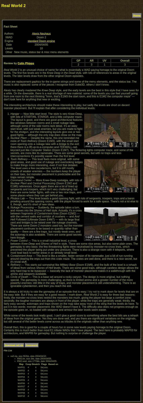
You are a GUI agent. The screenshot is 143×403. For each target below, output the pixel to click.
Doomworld (32, 345)
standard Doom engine (41, 41)
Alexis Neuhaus (41, 33)
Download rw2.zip (14, 345)
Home (137, 15)
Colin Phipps (26, 63)
